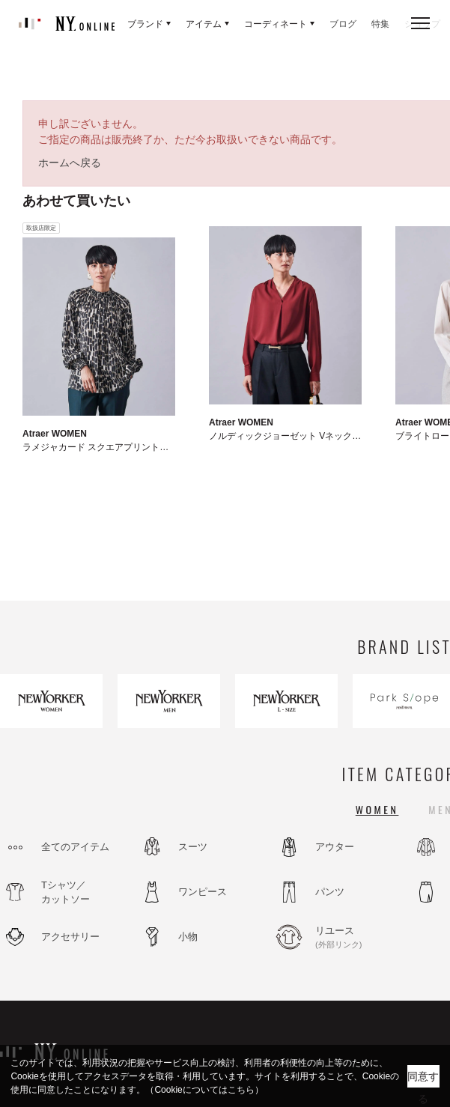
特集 (380, 24)
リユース (355, 937)
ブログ (342, 24)
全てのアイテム (75, 846)
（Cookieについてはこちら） (204, 1090)
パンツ (329, 891)
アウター (334, 846)
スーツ (192, 846)
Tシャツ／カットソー (65, 892)
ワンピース (202, 891)
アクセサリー (70, 936)
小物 (188, 936)
